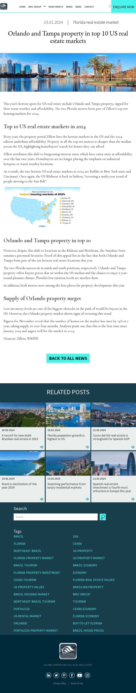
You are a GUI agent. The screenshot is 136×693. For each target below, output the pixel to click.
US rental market (27, 616)
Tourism (79, 601)
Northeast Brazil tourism (34, 601)
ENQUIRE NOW (123, 7)
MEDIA (69, 6)
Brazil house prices (88, 630)
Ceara (77, 544)
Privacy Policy (60, 683)
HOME (22, 6)
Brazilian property (88, 587)
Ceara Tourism (25, 580)
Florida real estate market (96, 22)
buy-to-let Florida (87, 623)
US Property (82, 551)
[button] (36, 6)
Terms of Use (77, 683)
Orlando (20, 623)
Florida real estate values (93, 580)
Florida (19, 544)
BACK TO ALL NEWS (68, 358)
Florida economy (86, 616)
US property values (29, 587)
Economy (80, 573)
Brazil (18, 536)
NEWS (78, 6)
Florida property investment (37, 573)
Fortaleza (22, 609)
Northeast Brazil (27, 551)
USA (75, 536)
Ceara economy (84, 609)
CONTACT (89, 6)
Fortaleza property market (36, 630)
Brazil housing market (32, 594)
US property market (89, 558)
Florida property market (34, 558)
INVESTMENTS (56, 6)
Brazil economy (85, 565)
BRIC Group (81, 594)
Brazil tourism (25, 565)
